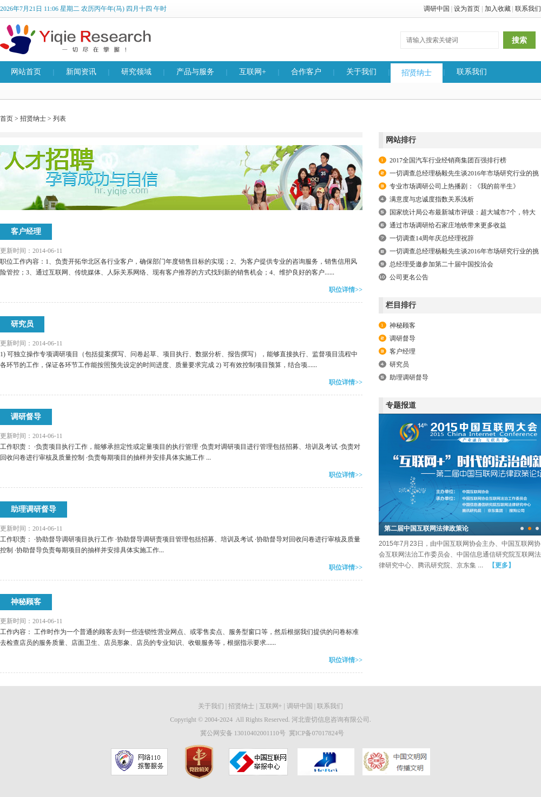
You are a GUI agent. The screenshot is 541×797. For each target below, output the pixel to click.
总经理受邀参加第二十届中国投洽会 (441, 264)
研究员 (22, 324)
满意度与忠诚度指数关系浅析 (432, 199)
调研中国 (437, 8)
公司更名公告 (409, 277)
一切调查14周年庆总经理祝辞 (432, 238)
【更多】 (501, 565)
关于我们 (361, 72)
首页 (6, 118)
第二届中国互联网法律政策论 (426, 528)
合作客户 (306, 72)
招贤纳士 (416, 73)
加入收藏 (498, 8)
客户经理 (26, 231)
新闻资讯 (81, 72)
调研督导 (26, 417)
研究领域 (136, 72)
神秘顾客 (26, 602)
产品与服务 (195, 72)
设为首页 (467, 8)
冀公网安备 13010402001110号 (243, 733)
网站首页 (26, 72)
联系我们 (528, 8)
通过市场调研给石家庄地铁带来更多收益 (448, 225)
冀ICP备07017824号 (317, 733)
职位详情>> (345, 289)
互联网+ (252, 72)
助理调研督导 (33, 509)
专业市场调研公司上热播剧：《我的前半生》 (454, 186)
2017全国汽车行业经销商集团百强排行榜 (448, 160)
